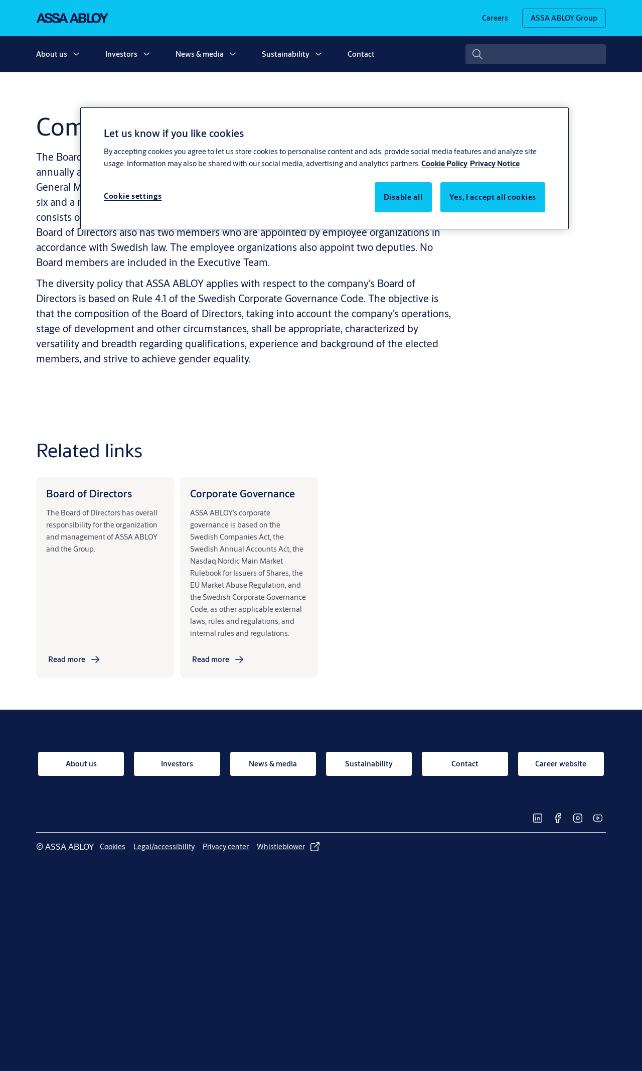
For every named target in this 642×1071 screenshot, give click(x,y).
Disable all (403, 197)
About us (51, 54)
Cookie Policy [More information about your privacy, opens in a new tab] (444, 163)
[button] (76, 54)
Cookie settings (133, 196)
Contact (361, 54)
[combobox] (535, 54)
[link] (495, 18)
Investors (121, 54)
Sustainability (285, 54)
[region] (324, 168)
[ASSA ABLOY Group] (564, 18)
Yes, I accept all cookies (493, 197)
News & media (200, 54)
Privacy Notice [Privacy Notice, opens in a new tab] (495, 163)
